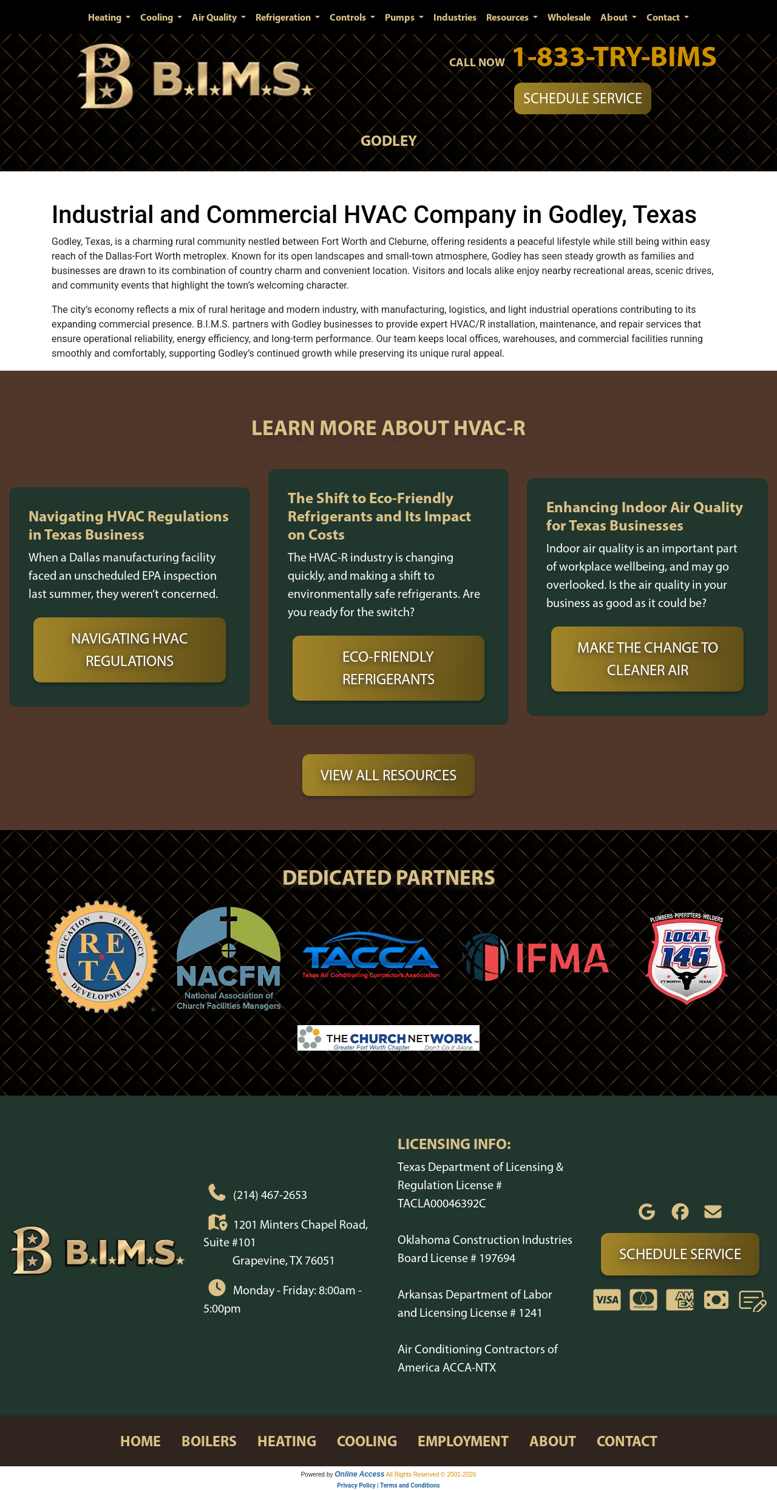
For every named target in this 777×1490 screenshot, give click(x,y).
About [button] (614, 17)
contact (627, 1441)
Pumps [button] (400, 17)
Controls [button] (349, 17)
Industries (455, 17)
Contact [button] (664, 17)
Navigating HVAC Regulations (129, 649)
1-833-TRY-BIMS (614, 56)
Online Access (359, 1474)
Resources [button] (508, 17)
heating (286, 1441)
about (552, 1441)
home (140, 1441)
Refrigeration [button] (284, 17)
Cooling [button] (157, 17)
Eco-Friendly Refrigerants (388, 667)
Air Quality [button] (215, 17)
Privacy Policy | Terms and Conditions (388, 1485)
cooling (367, 1441)
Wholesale (569, 17)
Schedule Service (582, 98)
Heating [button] (105, 17)
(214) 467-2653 (270, 1194)
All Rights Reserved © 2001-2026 (431, 1474)
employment (463, 1441)
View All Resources (388, 775)
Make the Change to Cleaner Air (647, 658)
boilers (209, 1441)
